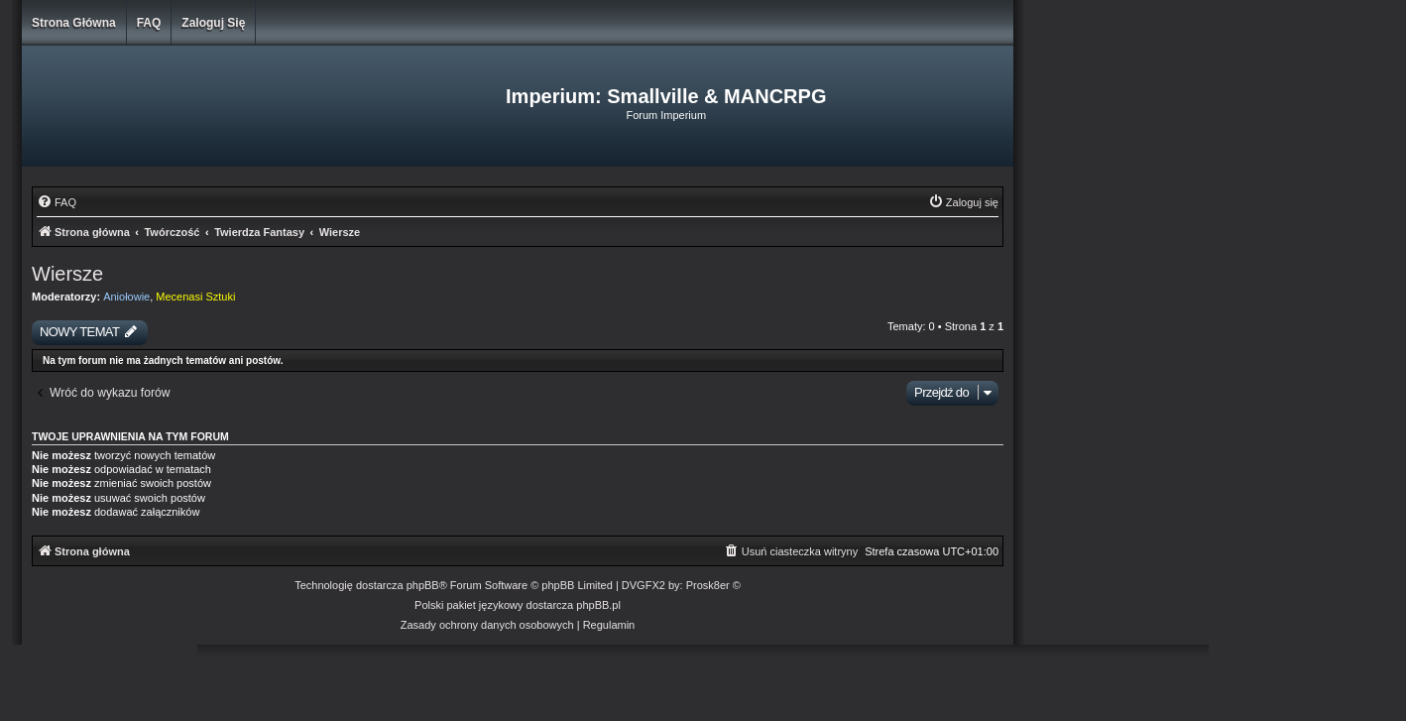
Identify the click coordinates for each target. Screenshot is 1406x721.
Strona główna (74, 23)
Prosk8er (708, 585)
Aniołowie (126, 296)
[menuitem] (56, 202)
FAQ (149, 23)
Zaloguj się (213, 23)
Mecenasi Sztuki (195, 296)
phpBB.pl (598, 605)
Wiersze (67, 274)
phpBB (423, 585)
